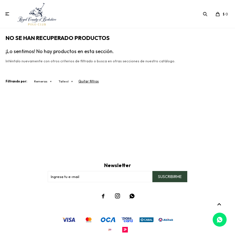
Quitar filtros (88, 81)
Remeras (40, 81)
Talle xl (64, 81)
